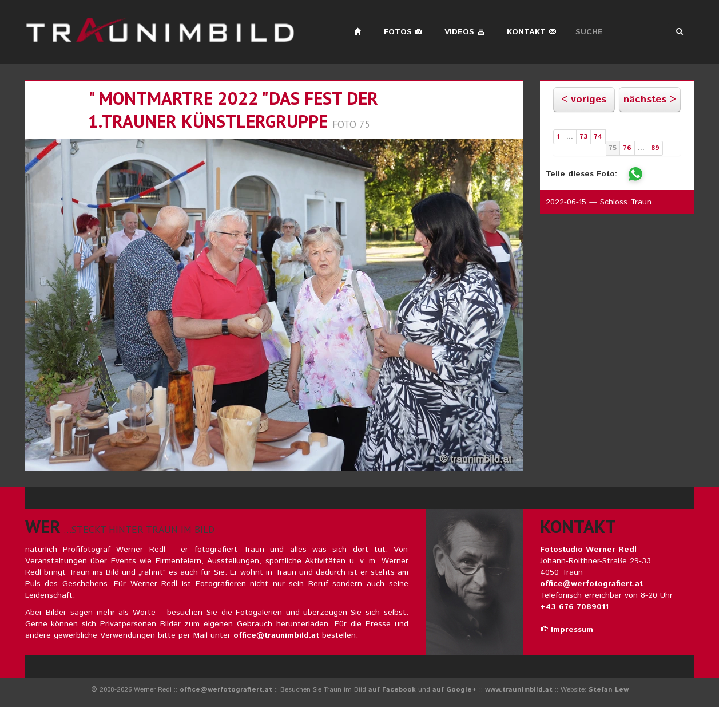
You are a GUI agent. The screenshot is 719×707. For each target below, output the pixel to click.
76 (627, 148)
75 (613, 148)
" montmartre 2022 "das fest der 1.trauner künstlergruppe (233, 109)
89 (655, 148)
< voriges (583, 99)
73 (583, 136)
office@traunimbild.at (276, 635)
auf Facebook (392, 689)
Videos (464, 32)
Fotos (403, 32)
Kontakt (532, 32)
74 (598, 136)
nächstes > (649, 99)
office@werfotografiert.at (591, 584)
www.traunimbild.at (519, 689)
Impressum (566, 629)
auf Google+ (454, 689)
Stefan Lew (609, 689)
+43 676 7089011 (574, 607)
